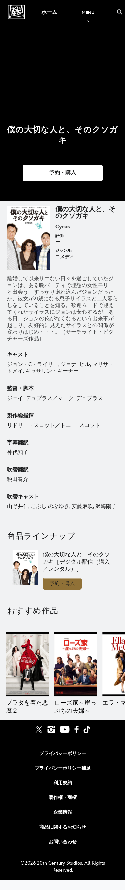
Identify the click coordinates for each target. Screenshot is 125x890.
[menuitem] (49, 12)
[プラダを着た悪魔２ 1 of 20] (27, 664)
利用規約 (62, 783)
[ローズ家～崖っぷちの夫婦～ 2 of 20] (75, 664)
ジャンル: (63, 250)
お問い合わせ (63, 842)
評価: (59, 235)
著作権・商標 (63, 797)
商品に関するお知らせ (62, 827)
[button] (63, 173)
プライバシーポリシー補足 (63, 768)
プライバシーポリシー (62, 753)
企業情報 (62, 812)
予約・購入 (62, 583)
